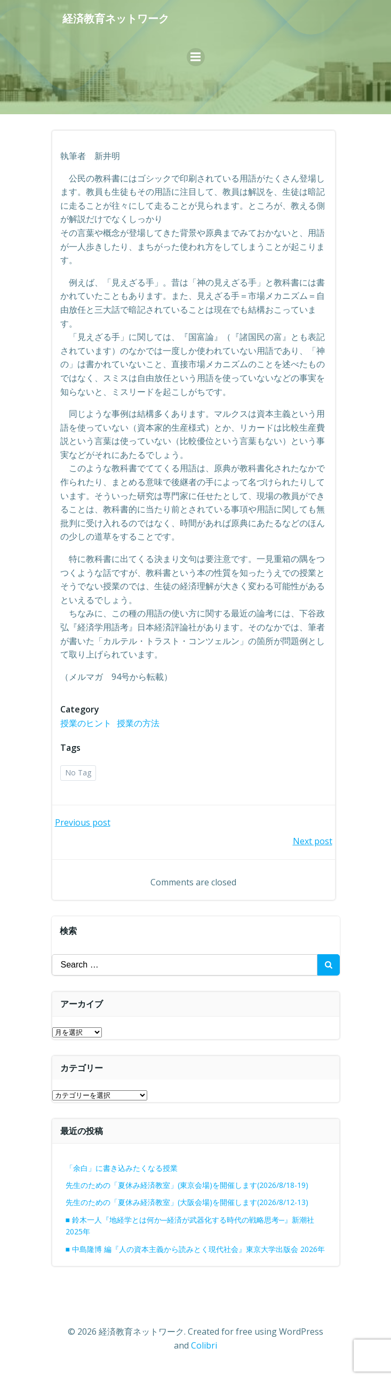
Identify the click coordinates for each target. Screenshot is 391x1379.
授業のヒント (85, 723)
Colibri (204, 1345)
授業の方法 (138, 723)
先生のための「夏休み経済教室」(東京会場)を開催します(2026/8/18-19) (187, 1185)
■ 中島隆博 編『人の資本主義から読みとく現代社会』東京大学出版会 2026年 (195, 1249)
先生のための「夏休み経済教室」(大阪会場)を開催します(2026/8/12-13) (187, 1202)
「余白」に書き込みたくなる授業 (122, 1168)
